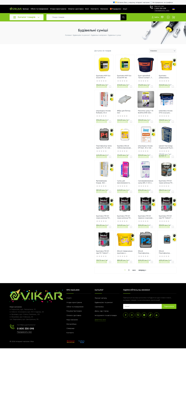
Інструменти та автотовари (106, 386)
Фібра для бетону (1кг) (91, 135)
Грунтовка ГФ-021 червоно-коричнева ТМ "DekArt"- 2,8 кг (126, 276)
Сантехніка (99, 377)
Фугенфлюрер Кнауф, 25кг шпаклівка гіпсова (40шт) (59, 229)
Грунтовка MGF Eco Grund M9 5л (62, 88)
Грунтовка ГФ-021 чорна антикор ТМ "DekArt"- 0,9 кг (95, 276)
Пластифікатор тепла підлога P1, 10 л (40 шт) (62, 182)
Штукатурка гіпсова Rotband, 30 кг (62, 135)
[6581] (34, 98)
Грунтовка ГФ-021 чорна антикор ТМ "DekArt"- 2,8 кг (62, 276)
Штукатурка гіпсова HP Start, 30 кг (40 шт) (127, 182)
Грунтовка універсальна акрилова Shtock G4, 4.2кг (157, 88)
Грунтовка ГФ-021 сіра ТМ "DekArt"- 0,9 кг (59, 323)
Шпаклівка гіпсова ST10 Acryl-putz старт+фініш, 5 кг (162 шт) (160, 135)
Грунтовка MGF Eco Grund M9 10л (95, 88)
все (110, 341)
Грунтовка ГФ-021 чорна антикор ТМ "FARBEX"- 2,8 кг (160, 229)
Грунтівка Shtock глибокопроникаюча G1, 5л (92, 182)
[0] (15, 98)
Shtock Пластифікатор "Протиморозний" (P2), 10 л (158, 323)
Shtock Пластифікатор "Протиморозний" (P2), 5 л (125, 323)
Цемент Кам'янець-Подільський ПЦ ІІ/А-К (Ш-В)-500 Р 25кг (160, 182)
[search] (85, 17)
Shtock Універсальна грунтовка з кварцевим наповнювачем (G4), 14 (95, 323)
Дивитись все (100, 390)
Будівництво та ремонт (104, 373)
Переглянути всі (16, 141)
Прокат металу (101, 369)
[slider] (10, 103)
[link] (62, 70)
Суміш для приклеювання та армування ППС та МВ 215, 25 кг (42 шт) (94, 229)
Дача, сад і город (101, 382)
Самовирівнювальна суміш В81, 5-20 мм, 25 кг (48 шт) (127, 229)
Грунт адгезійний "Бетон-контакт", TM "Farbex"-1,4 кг (127, 88)
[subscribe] (142, 377)
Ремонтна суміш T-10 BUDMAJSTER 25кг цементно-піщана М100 (127, 135)
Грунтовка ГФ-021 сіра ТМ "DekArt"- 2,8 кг (157, 276)
